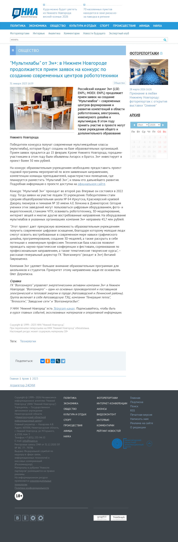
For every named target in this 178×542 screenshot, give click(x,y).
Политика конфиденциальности (32, 488)
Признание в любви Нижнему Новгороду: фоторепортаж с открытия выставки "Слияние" (148, 99)
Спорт (104, 26)
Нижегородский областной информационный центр (30, 418)
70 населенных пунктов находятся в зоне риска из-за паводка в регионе (100, 12)
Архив (25, 378)
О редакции (138, 427)
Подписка (136, 402)
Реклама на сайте (141, 423)
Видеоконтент (106, 414)
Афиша (144, 26)
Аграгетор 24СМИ (22, 385)
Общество (58, 26)
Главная (14, 378)
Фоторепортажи (19, 33)
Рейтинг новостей (109, 431)
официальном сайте (91, 184)
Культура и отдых (82, 26)
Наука (157, 26)
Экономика (37, 26)
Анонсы (102, 409)
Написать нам (139, 419)
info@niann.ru (30, 440)
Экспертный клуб (119, 33)
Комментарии (72, 33)
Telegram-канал (63, 308)
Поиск (134, 406)
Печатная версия (141, 414)
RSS (132, 410)
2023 (35, 378)
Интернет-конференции (112, 403)
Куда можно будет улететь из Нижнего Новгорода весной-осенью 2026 (60, 12)
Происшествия (124, 26)
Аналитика (54, 33)
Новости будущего (94, 33)
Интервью (39, 33)
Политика (17, 26)
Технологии (28, 341)
